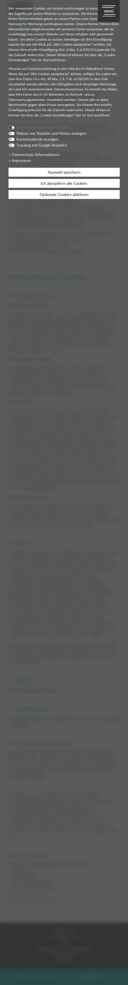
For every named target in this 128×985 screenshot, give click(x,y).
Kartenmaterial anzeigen (37, 139)
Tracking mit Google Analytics (41, 145)
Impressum (20, 160)
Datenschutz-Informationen (34, 154)
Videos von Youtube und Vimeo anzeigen (51, 133)
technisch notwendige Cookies (42, 127)
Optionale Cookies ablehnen (64, 194)
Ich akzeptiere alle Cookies (64, 183)
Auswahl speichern (64, 172)
